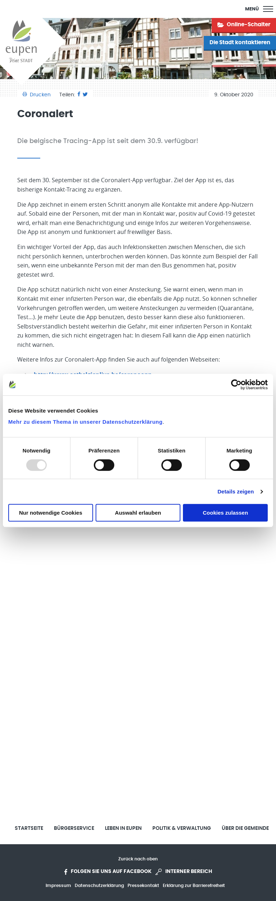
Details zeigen (235, 491)
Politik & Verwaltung (181, 828)
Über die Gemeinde (245, 828)
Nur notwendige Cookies (50, 513)
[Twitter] (85, 95)
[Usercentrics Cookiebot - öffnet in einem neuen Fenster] (236, 384)
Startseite (29, 828)
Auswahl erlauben (138, 513)
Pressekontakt (143, 885)
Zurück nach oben (138, 859)
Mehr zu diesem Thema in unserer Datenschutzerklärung (85, 422)
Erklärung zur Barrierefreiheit (194, 885)
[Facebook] (79, 95)
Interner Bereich (183, 872)
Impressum (58, 885)
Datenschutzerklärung (99, 885)
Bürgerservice (74, 828)
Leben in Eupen (123, 828)
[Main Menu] (259, 9)
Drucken (37, 94)
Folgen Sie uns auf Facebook (108, 872)
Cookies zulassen (225, 513)
